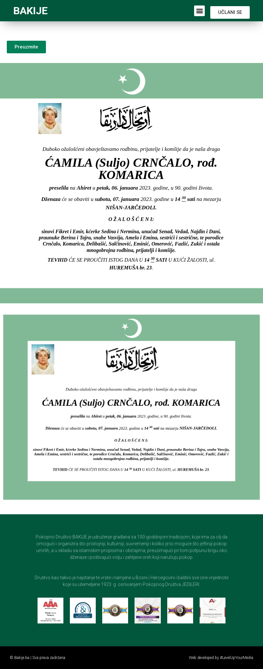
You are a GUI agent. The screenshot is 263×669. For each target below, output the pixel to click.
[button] (199, 10)
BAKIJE (30, 11)
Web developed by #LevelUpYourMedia (221, 657)
